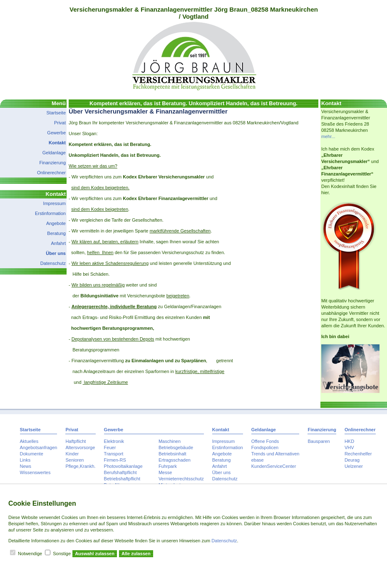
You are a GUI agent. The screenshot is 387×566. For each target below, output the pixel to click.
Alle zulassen (136, 553)
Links (25, 459)
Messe (165, 472)
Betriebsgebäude (176, 447)
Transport (114, 453)
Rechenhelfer (358, 453)
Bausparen (319, 441)
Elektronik (114, 441)
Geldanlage (54, 152)
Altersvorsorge (80, 447)
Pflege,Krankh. (80, 466)
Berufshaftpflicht (120, 472)
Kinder (72, 453)
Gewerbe (56, 132)
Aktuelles (29, 441)
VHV (349, 447)
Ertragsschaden (175, 459)
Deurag (352, 459)
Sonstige (62, 553)
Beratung (56, 233)
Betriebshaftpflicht (122, 478)
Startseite (56, 112)
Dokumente (31, 453)
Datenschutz (53, 263)
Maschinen (170, 441)
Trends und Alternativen (275, 453)
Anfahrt (58, 243)
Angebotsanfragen (38, 447)
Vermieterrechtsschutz (181, 478)
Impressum (54, 203)
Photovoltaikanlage (123, 466)
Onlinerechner (51, 172)
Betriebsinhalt (172, 453)
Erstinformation (50, 213)
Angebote (56, 223)
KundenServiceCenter (273, 466)
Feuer (110, 447)
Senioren (74, 459)
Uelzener (354, 466)
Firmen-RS (115, 459)
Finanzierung (52, 162)
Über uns (56, 253)
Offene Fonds (265, 441)
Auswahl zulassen (94, 553)
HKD (349, 441)
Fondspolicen (264, 447)
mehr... (328, 136)
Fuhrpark (168, 466)
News (26, 466)
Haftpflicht (75, 441)
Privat (60, 122)
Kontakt (57, 142)
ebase (257, 459)
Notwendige (30, 553)
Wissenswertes (35, 472)
